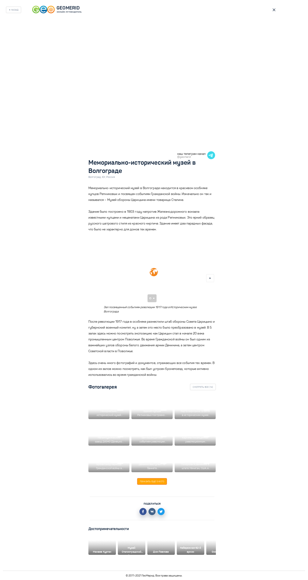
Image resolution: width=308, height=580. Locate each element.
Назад (14, 9)
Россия (110, 177)
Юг (104, 177)
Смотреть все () (203, 387)
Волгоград (95, 177)
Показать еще (152, 481)
